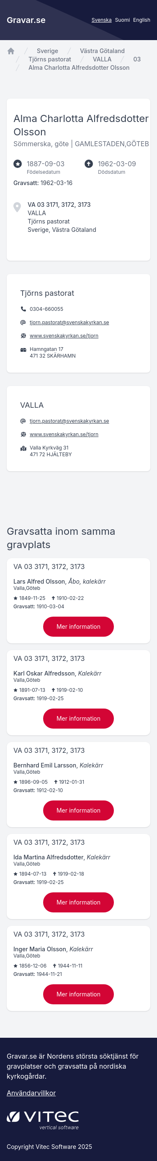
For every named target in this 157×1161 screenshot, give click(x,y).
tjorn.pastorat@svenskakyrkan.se (69, 322)
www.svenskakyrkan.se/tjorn (64, 336)
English (141, 20)
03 (137, 59)
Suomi (122, 20)
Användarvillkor (31, 1093)
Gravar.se (26, 20)
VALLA (102, 59)
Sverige (47, 50)
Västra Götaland (102, 50)
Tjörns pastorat (49, 59)
